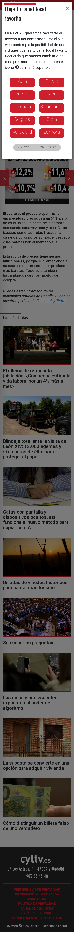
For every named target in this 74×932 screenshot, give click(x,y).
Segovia (22, 119)
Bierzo (52, 81)
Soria (52, 119)
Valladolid (22, 132)
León (52, 94)
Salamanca (52, 106)
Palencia (22, 106)
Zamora (51, 132)
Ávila (22, 81)
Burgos (22, 94)
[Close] (67, 8)
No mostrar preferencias (37, 147)
